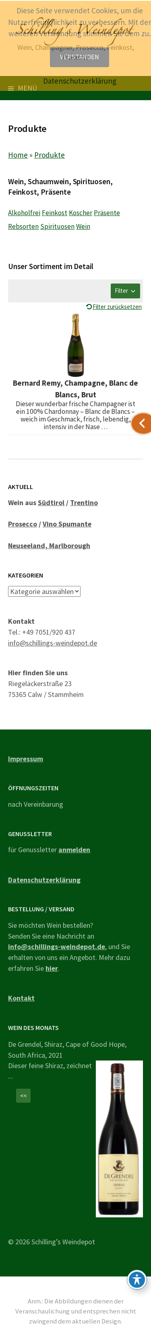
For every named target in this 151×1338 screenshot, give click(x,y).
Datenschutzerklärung (44, 879)
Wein (83, 226)
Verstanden (79, 57)
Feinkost (54, 212)
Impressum (25, 758)
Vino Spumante (67, 523)
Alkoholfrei (24, 212)
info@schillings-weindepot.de (52, 642)
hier (52, 968)
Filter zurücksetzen (117, 306)
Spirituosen (57, 226)
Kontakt (21, 998)
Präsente (107, 212)
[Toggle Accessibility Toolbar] (137, 1279)
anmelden (74, 849)
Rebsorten (23, 226)
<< (23, 1096)
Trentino (84, 502)
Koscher (80, 212)
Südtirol (51, 502)
